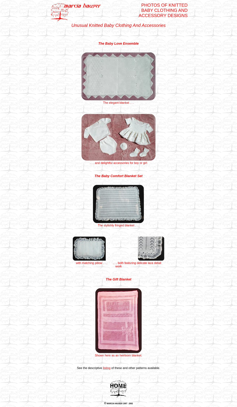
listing (107, 368)
